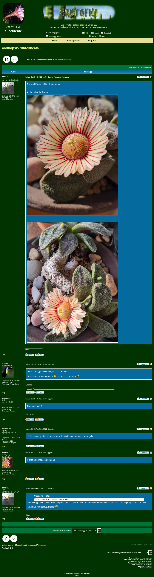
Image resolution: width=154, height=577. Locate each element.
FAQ (85, 33)
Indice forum (32, 59)
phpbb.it (77, 575)
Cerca (92, 36)
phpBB (73, 573)
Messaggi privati (54, 36)
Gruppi (95, 33)
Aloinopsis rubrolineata (20, 48)
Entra (102, 36)
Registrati (106, 33)
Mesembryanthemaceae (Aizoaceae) (55, 59)
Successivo (146, 67)
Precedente (134, 67)
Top (3, 355)
